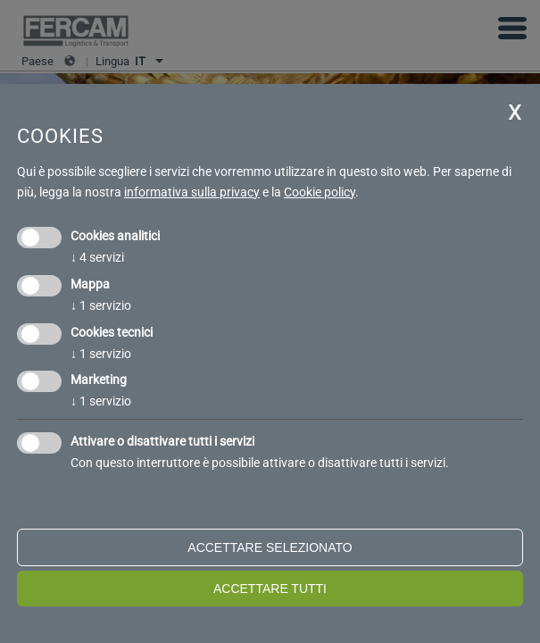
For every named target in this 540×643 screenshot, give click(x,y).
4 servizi (97, 257)
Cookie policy (319, 192)
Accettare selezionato (269, 547)
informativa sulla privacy (192, 192)
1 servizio (101, 305)
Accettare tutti (270, 588)
